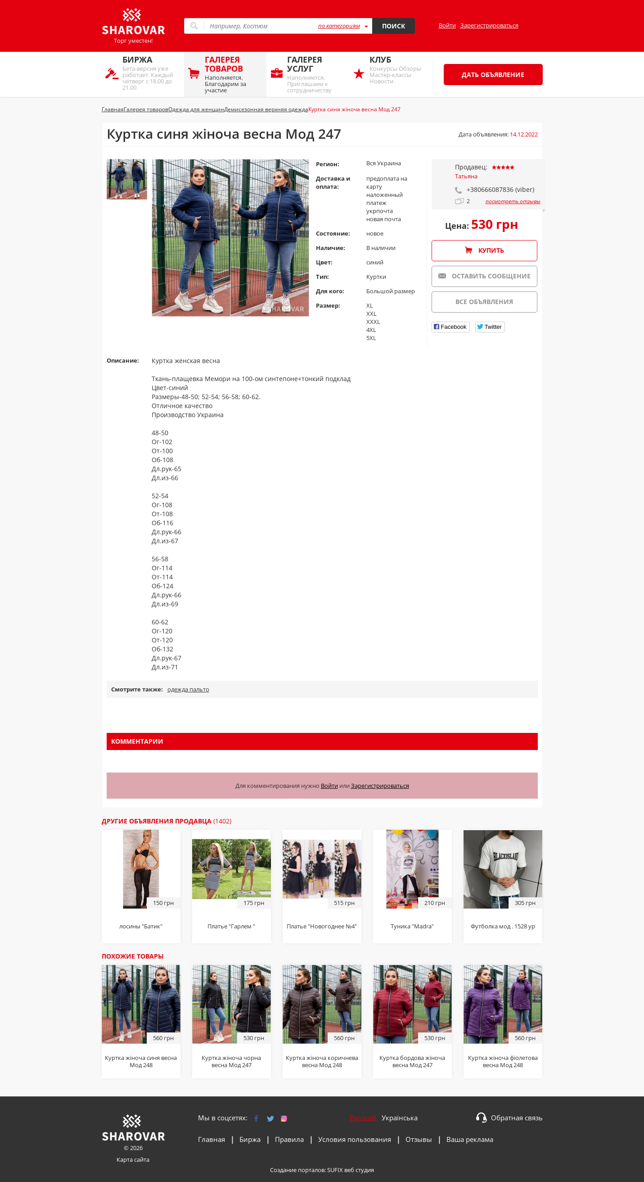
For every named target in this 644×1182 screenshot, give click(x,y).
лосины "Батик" (140, 926)
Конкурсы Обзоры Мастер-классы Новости (398, 69)
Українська (400, 1118)
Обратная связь (517, 1117)
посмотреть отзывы (513, 201)
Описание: (123, 360)
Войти (447, 25)
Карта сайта (133, 1159)
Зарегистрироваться (489, 25)
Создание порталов (297, 1170)
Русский (363, 1118)
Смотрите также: (137, 689)
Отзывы (418, 1139)
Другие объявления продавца (166, 821)
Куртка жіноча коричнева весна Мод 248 (322, 1061)
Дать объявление (493, 74)
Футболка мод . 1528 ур (503, 926)
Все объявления (484, 301)
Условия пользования (354, 1139)
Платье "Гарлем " (231, 926)
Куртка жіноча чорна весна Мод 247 (231, 1061)
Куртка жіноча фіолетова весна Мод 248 (503, 1061)
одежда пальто (188, 689)
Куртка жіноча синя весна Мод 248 (141, 1061)
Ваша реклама (469, 1139)
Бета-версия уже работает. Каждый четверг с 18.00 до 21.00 (151, 72)
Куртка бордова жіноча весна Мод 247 (412, 1061)
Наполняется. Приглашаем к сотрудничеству (315, 74)
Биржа (250, 1139)
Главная (211, 1139)
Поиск (393, 26)
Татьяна (466, 176)
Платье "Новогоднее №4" (322, 926)
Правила (289, 1139)
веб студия (359, 1170)
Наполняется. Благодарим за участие (233, 74)
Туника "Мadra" (412, 926)
